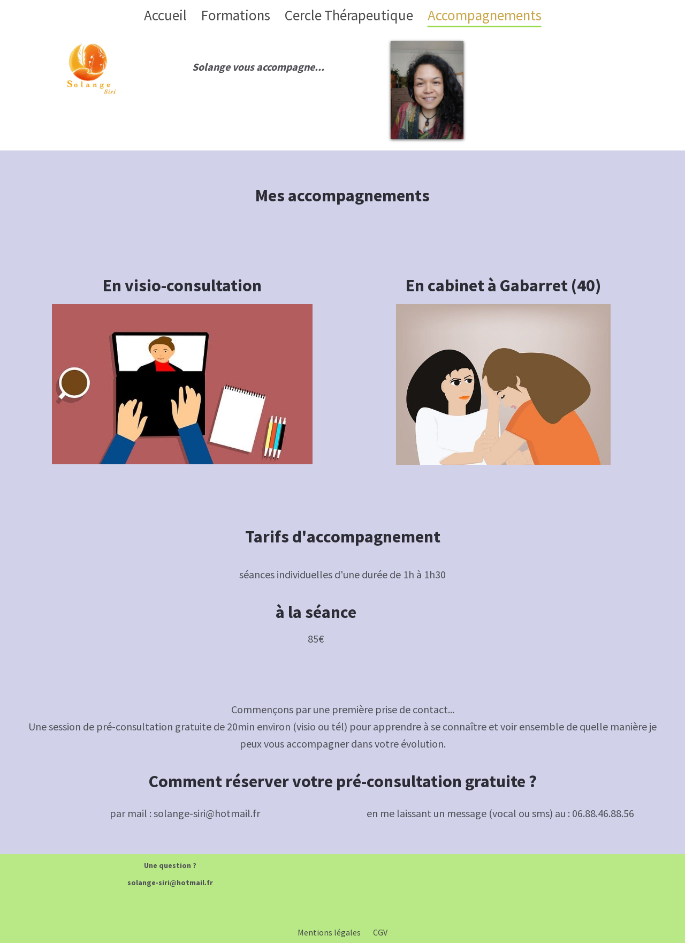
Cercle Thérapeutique (349, 15)
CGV (380, 932)
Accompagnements (485, 15)
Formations (235, 15)
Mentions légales (329, 932)
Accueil (165, 15)
